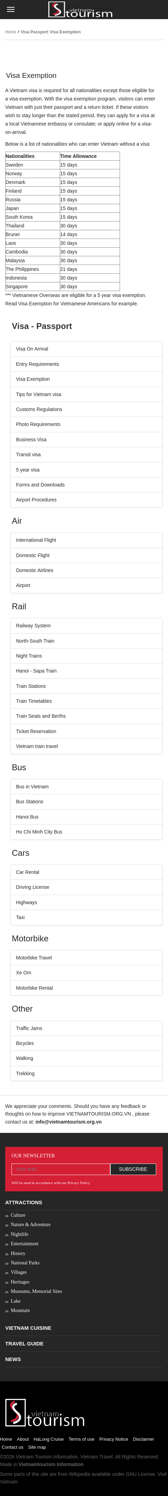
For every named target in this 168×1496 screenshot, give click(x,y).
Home (10, 32)
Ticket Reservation (36, 731)
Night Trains (29, 656)
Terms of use (81, 1439)
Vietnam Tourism (34, 1456)
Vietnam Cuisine (28, 1328)
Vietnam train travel (37, 746)
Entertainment (24, 1243)
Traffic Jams (29, 1028)
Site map (37, 1447)
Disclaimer (143, 1439)
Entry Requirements (37, 364)
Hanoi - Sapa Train (36, 671)
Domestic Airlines (34, 570)
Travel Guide (24, 1343)
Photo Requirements (38, 424)
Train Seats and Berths (41, 716)
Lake (16, 1301)
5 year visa (28, 470)
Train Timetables (34, 701)
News (13, 1359)
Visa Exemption (65, 32)
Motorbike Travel (34, 957)
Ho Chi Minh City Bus (39, 832)
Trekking (25, 1073)
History (18, 1253)
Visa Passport (34, 32)
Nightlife (20, 1234)
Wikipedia (79, 1474)
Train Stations (31, 686)
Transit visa (28, 454)
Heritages (20, 1282)
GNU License (140, 1474)
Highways (26, 902)
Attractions (23, 1202)
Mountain (20, 1310)
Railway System (33, 625)
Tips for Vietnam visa (38, 394)
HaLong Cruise (48, 1439)
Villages (19, 1272)
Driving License (32, 887)
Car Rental (27, 872)
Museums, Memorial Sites (36, 1291)
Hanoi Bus (27, 817)
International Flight (36, 540)
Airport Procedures (36, 499)
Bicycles (25, 1043)
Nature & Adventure (30, 1224)
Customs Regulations (39, 409)
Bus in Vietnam (32, 786)
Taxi (20, 917)
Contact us (12, 1447)
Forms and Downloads (40, 485)
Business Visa (31, 439)
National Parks (25, 1262)
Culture (18, 1215)
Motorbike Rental (34, 988)
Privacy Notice (113, 1439)
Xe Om (23, 972)
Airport (23, 585)
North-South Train (35, 641)
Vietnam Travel (96, 1456)
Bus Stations (29, 801)
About (23, 1439)
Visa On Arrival (32, 349)
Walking (24, 1058)
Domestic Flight (32, 555)
